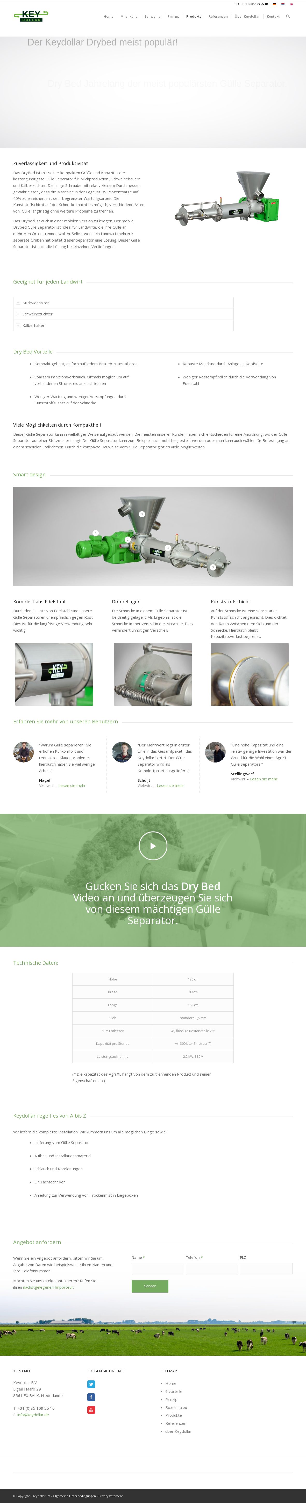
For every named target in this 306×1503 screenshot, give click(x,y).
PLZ (243, 1257)
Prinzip (171, 1399)
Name (138, 1257)
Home (170, 1383)
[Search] (288, 16)
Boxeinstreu (176, 1407)
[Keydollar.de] (31, 16)
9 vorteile (173, 1391)
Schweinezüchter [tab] (34, 313)
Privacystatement (110, 1496)
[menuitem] (274, 4)
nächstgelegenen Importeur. (48, 1287)
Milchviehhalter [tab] (32, 302)
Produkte (173, 1415)
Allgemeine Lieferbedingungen (74, 1496)
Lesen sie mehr (72, 785)
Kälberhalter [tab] (30, 325)
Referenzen (175, 1423)
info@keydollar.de (33, 1414)
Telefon (194, 1257)
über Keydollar (178, 1431)
